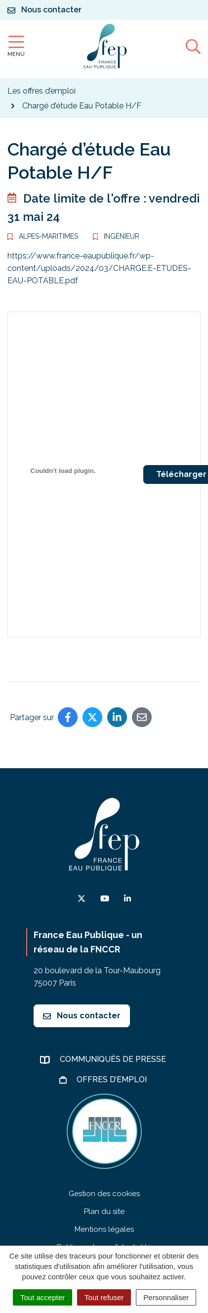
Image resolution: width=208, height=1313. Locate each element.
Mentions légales (104, 1229)
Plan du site (104, 1211)
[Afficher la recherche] (193, 46)
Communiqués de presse (114, 1059)
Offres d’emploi (113, 1079)
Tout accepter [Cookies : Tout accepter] (42, 1297)
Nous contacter (82, 1015)
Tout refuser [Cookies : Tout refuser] (104, 1297)
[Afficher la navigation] (16, 46)
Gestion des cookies (104, 1193)
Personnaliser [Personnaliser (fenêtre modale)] (166, 1297)
